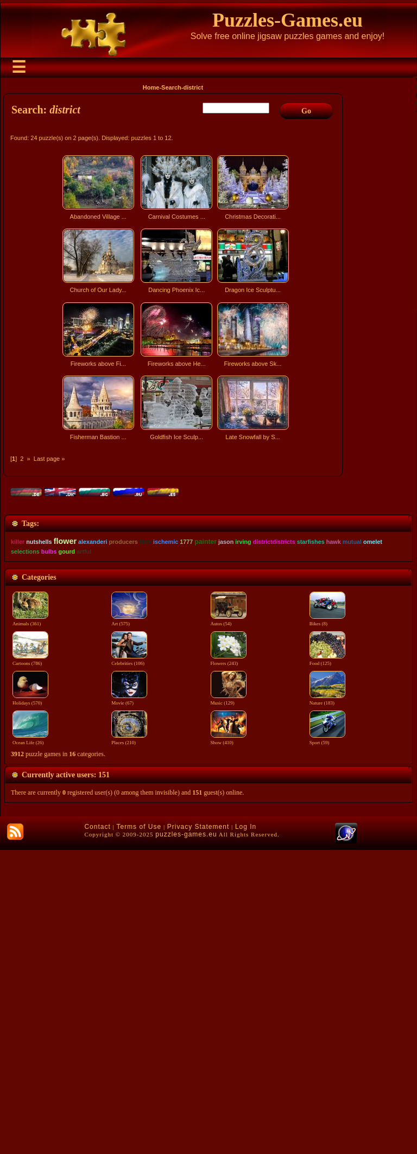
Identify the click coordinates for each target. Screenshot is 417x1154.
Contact (97, 1130)
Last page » (49, 458)
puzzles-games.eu (186, 1138)
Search (171, 87)
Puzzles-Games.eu (287, 20)
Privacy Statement (198, 1130)
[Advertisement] (174, 540)
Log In (245, 1130)
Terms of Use (138, 1130)
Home (151, 87)
